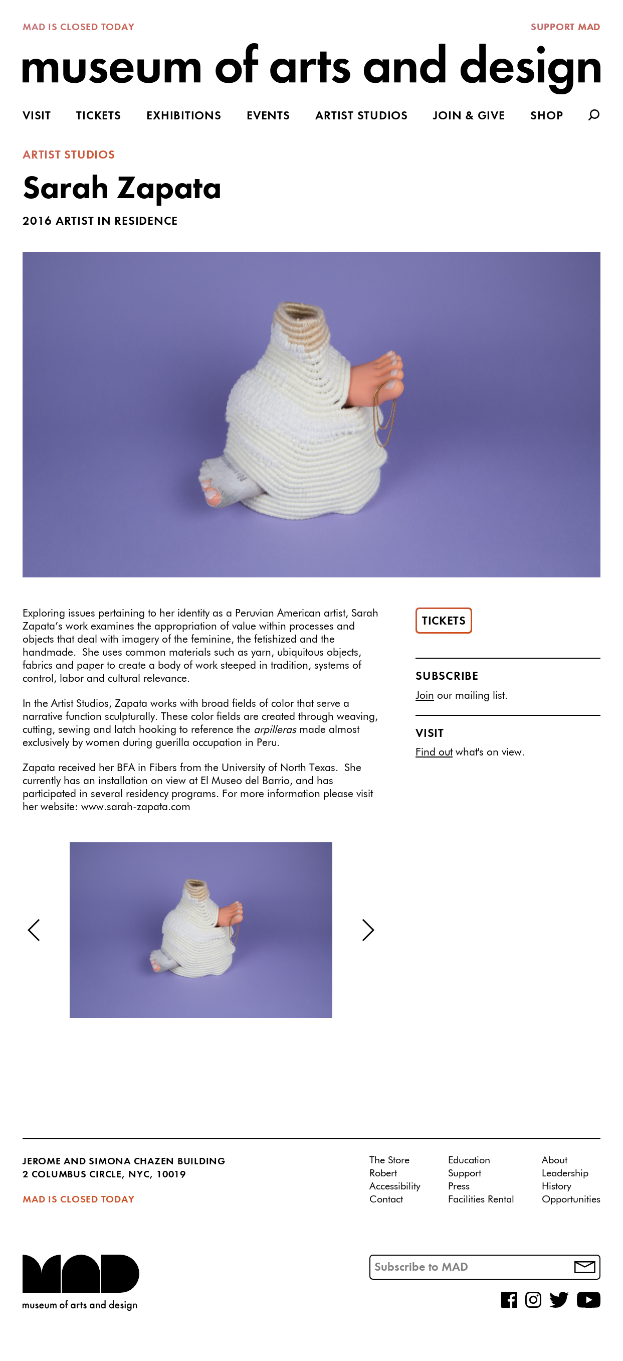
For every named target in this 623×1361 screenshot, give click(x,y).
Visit (37, 116)
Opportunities (571, 1199)
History (556, 1186)
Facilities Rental (481, 1199)
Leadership (565, 1173)
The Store (389, 1160)
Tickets (98, 116)
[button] (34, 930)
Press (459, 1186)
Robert (383, 1173)
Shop (546, 116)
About (554, 1160)
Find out (434, 752)
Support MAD (565, 28)
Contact (386, 1199)
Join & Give (469, 116)
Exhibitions (183, 116)
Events (268, 116)
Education (469, 1160)
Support (464, 1173)
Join (425, 696)
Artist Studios (361, 116)
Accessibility (395, 1186)
